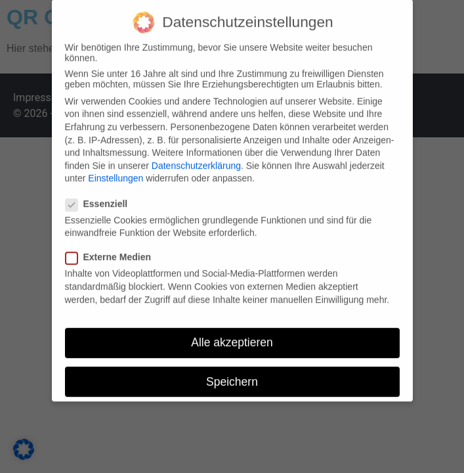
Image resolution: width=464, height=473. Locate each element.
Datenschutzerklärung (196, 159)
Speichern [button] (232, 375)
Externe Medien (112, 251)
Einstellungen (115, 172)
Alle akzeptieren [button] (232, 336)
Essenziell (101, 197)
